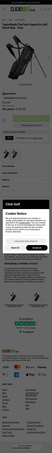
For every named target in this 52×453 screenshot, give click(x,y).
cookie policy (24, 223)
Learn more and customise (26, 241)
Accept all (36, 248)
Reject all (15, 248)
